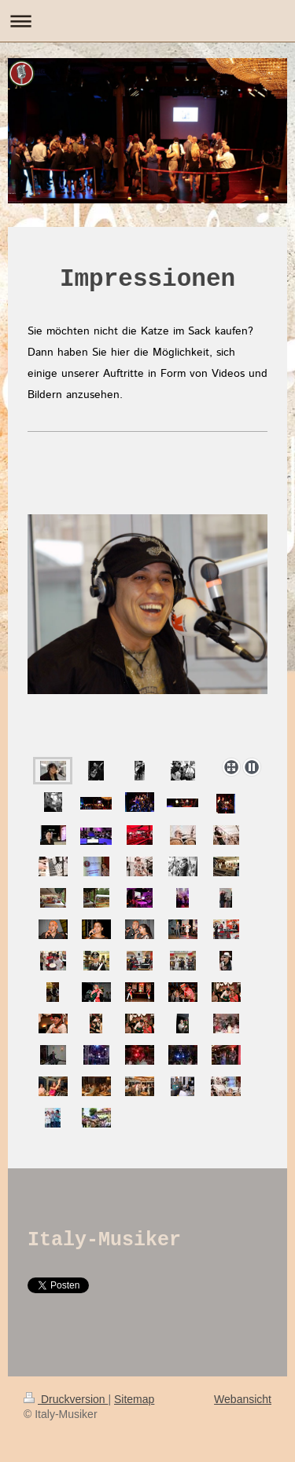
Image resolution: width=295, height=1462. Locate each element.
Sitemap (134, 1399)
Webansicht (242, 1399)
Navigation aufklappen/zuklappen (147, 21)
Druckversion (66, 1399)
